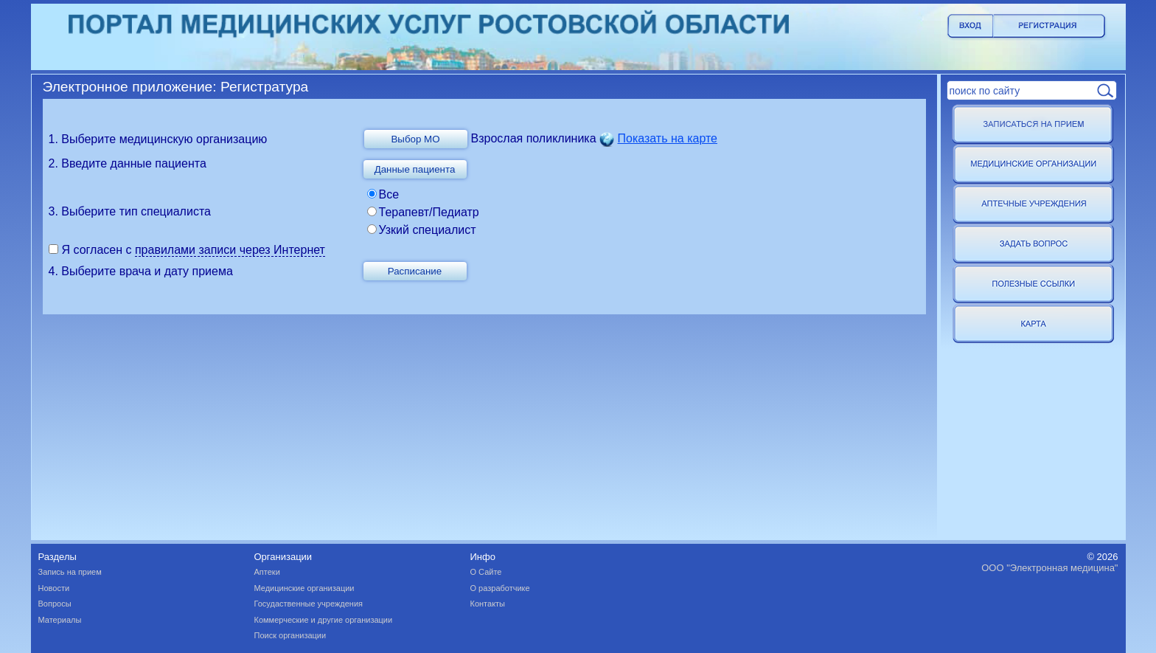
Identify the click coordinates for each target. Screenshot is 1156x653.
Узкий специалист (427, 230)
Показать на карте (667, 138)
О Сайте (486, 571)
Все (389, 194)
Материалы (60, 619)
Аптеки (267, 571)
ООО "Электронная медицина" (1049, 567)
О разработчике (500, 588)
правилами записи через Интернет (230, 249)
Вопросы (55, 603)
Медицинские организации (304, 588)
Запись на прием (70, 571)
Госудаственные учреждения (308, 603)
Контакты (488, 603)
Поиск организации (290, 635)
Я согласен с (98, 249)
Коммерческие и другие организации (323, 619)
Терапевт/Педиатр (429, 212)
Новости (54, 588)
